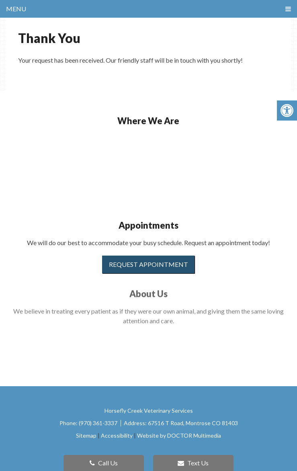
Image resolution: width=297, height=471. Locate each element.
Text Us (193, 463)
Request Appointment (148, 264)
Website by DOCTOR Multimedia (179, 435)
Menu (16, 8)
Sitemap (86, 435)
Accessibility (117, 435)
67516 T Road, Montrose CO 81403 (193, 423)
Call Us (104, 463)
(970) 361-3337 (99, 423)
